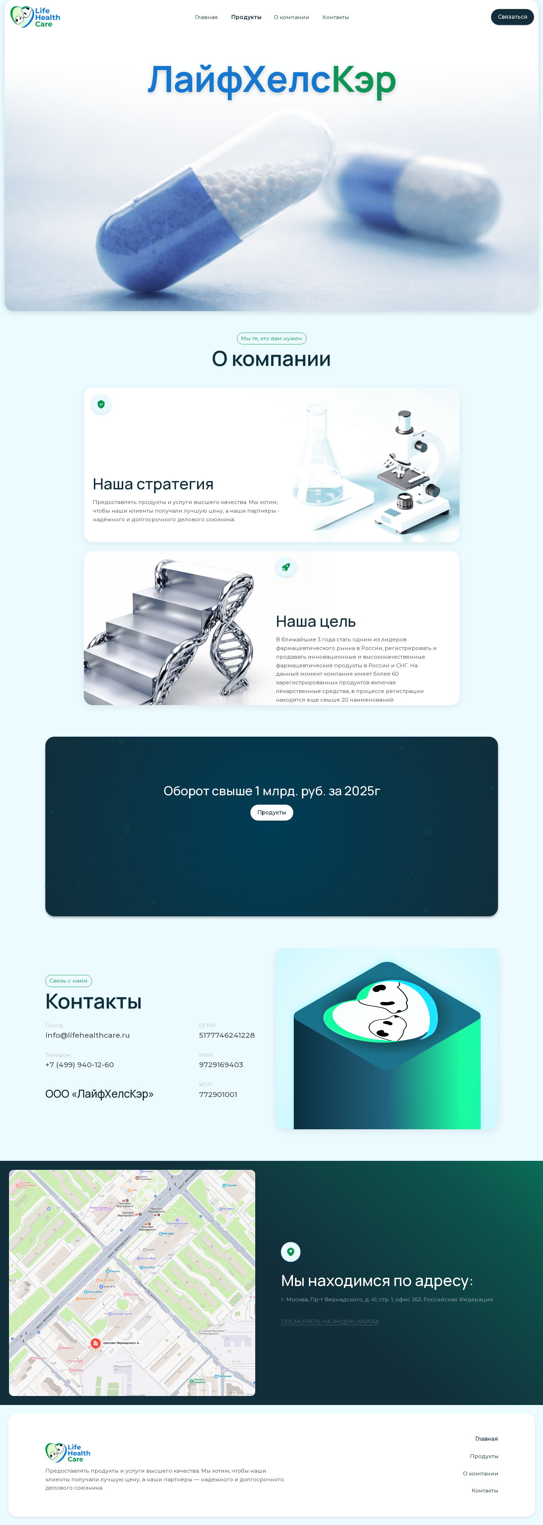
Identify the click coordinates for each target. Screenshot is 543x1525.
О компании (291, 17)
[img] (132, 1283)
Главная (206, 17)
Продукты (246, 17)
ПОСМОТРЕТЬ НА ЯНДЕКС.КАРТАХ (330, 1321)
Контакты (335, 17)
